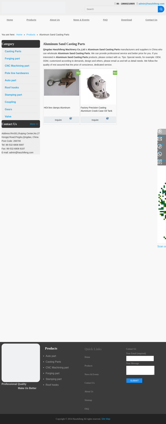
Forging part (52, 373)
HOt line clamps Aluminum (57, 107)
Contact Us (151, 20)
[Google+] (4, 148)
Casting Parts (53, 361)
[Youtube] (4, 157)
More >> (34, 124)
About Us (55, 20)
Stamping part (54, 379)
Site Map (105, 419)
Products (31, 20)
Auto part (51, 356)
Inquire (53, 120)
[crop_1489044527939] (21, 363)
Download (126, 20)
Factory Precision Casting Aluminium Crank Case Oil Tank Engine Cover (96, 109)
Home (10, 20)
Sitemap (88, 400)
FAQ (105, 20)
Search (161, 9)
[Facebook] (4, 131)
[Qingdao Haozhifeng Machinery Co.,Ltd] (33, 7)
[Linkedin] (4, 140)
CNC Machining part (57, 367)
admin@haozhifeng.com (151, 3)
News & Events (81, 20)
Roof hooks (52, 384)
